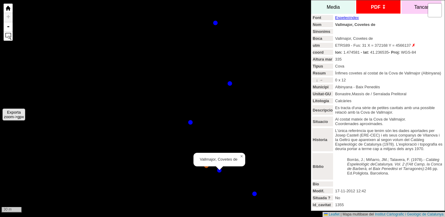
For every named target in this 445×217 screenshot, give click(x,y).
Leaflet (331, 214)
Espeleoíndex (347, 17)
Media (333, 7)
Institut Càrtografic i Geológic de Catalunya (409, 214)
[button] (241, 156)
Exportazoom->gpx (14, 114)
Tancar (421, 7)
